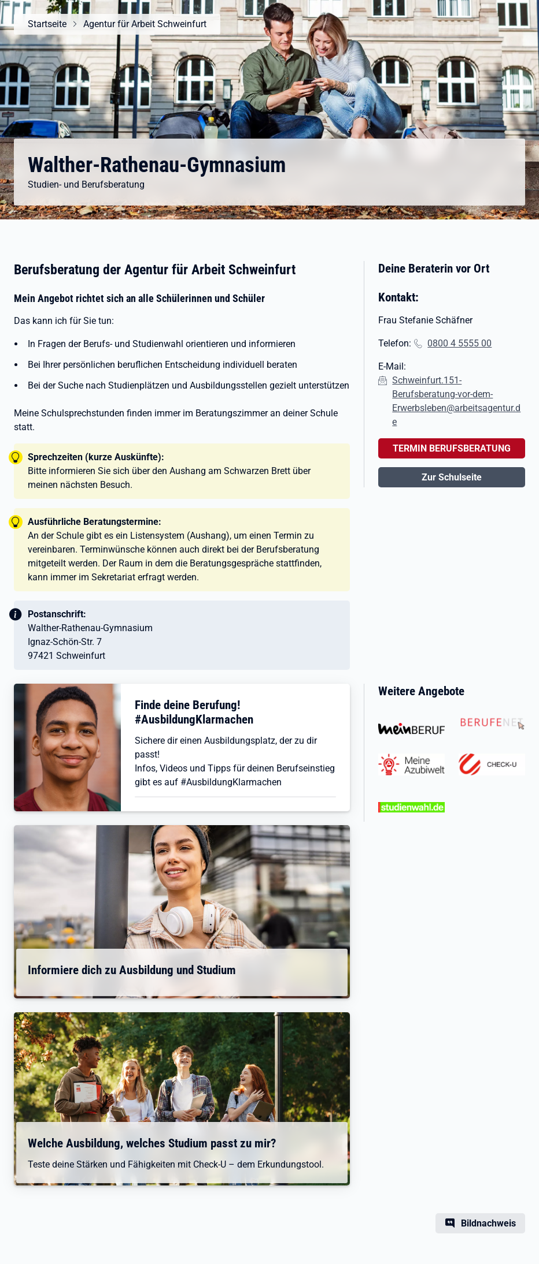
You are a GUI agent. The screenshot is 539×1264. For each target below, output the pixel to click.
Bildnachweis (488, 1223)
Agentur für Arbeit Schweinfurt (144, 23)
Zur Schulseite (452, 477)
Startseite (47, 23)
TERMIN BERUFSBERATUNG (452, 448)
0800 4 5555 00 (459, 343)
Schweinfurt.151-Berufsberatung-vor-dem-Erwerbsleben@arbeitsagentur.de (456, 401)
